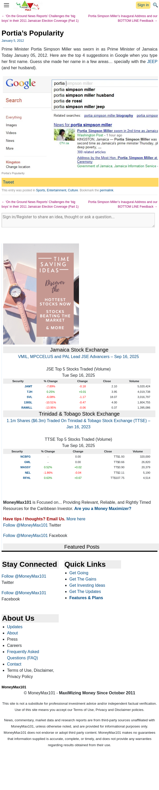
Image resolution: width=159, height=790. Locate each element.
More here (76, 519)
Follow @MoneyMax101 (25, 525)
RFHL (27, 477)
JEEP (152, 61)
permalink (106, 190)
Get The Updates (85, 591)
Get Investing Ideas (87, 585)
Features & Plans (86, 598)
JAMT (28, 386)
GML (27, 462)
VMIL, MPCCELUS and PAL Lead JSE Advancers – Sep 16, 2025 (78, 356)
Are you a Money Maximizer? (102, 508)
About (12, 633)
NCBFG (26, 456)
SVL (29, 397)
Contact (14, 664)
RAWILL (26, 407)
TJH (29, 391)
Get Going (78, 573)
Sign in (143, 5)
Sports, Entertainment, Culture (57, 190)
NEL (28, 472)
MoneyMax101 (14, 687)
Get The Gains (82, 579)
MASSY (26, 467)
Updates (15, 627)
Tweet (8, 182)
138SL (28, 402)
